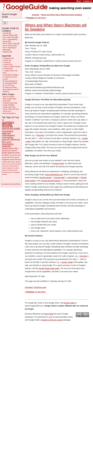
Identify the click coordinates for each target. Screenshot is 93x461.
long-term (40, 135)
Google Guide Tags (9, 107)
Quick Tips (7, 60)
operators (10, 168)
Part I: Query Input (9, 37)
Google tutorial (45, 178)
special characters (8, 134)
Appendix (35, 15)
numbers (16, 168)
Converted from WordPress (10, 184)
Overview (6, 33)
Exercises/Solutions (9, 113)
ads (9, 162)
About (78, 1)
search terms (6, 164)
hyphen (4, 170)
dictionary (17, 159)
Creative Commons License (52, 320)
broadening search (8, 172)
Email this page (40, 287)
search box (11, 157)
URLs (16, 148)
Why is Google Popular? (12, 66)
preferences (8, 148)
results (7, 124)
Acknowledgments (11, 81)
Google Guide (58, 163)
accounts (16, 153)
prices (17, 157)
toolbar (13, 162)
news (12, 159)
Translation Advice (11, 83)
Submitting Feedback (11, 75)
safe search (5, 166)
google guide (67, 262)
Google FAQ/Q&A (8, 105)
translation (5, 155)
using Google (73, 178)
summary (7, 131)
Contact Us (87, 1)
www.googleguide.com (54, 175)
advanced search (9, 151)
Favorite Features (8, 35)
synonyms (13, 155)
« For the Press (35, 18)
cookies (4, 162)
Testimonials (8, 68)
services (7, 128)
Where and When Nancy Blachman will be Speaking (61, 15)
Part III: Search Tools (10, 43)
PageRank (5, 159)
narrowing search (7, 138)
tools (17, 128)
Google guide (59, 178)
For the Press (9, 85)
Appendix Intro (9, 58)
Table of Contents (8, 97)
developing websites (7, 145)
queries (8, 122)
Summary (7, 62)
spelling (17, 162)
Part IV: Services (8, 45)
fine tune (6, 142)
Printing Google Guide (10, 103)
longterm (83, 256)
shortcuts (15, 139)
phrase (12, 166)
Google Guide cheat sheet (49, 268)
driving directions (12, 170)
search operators (16, 164)
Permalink (29, 287)
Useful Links (8, 64)
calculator (4, 174)
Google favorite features (51, 181)
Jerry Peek (49, 314)
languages (17, 172)
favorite (7, 126)
